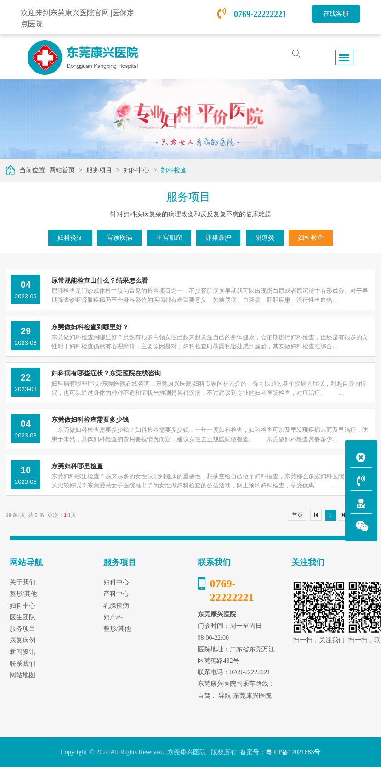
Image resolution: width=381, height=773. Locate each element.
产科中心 (116, 593)
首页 (297, 515)
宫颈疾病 (119, 237)
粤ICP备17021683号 (293, 752)
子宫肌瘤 (169, 237)
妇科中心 (136, 170)
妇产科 (113, 617)
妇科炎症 (70, 237)
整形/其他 (117, 628)
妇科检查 (174, 170)
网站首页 (62, 170)
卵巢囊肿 (218, 237)
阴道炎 (264, 237)
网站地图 (22, 675)
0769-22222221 (251, 14)
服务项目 (99, 170)
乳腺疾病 (116, 605)
